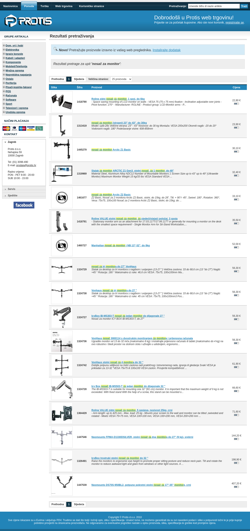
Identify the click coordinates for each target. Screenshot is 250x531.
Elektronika (12, 49)
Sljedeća (79, 79)
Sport (9, 103)
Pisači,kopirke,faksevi (19, 87)
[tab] (24, 142)
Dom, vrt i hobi (14, 45)
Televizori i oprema (17, 108)
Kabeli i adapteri (15, 58)
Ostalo (9, 78)
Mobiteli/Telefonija (16, 66)
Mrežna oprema (15, 70)
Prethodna (57, 79)
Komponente (13, 62)
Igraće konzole (14, 53)
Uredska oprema (15, 112)
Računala (11, 95)
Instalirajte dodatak (166, 50)
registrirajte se (234, 22)
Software (11, 99)
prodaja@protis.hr (26, 165)
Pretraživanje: (178, 6)
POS (8, 91)
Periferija (11, 83)
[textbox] (214, 6)
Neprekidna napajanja (18, 74)
